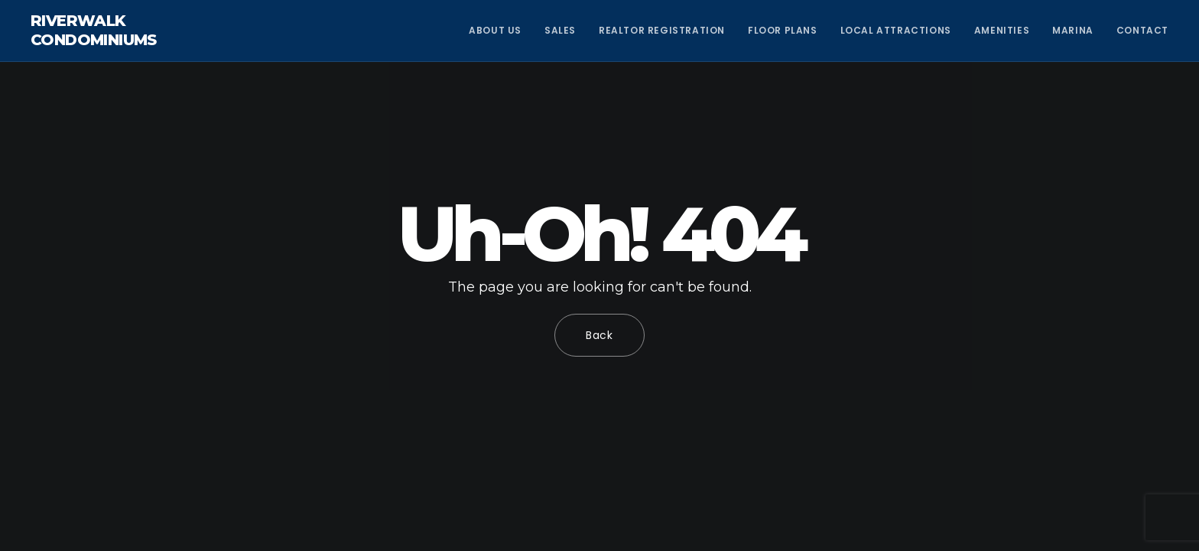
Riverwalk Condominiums (94, 30)
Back (599, 335)
